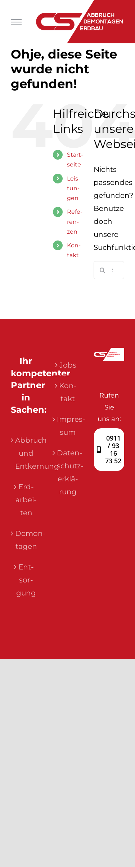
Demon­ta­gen (26, 540)
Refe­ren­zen (74, 221)
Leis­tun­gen (73, 188)
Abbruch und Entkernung (26, 453)
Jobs (67, 365)
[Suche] (103, 270)
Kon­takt (68, 392)
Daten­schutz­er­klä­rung (68, 472)
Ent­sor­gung (26, 580)
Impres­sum (68, 426)
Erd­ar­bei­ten (26, 499)
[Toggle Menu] (16, 22)
